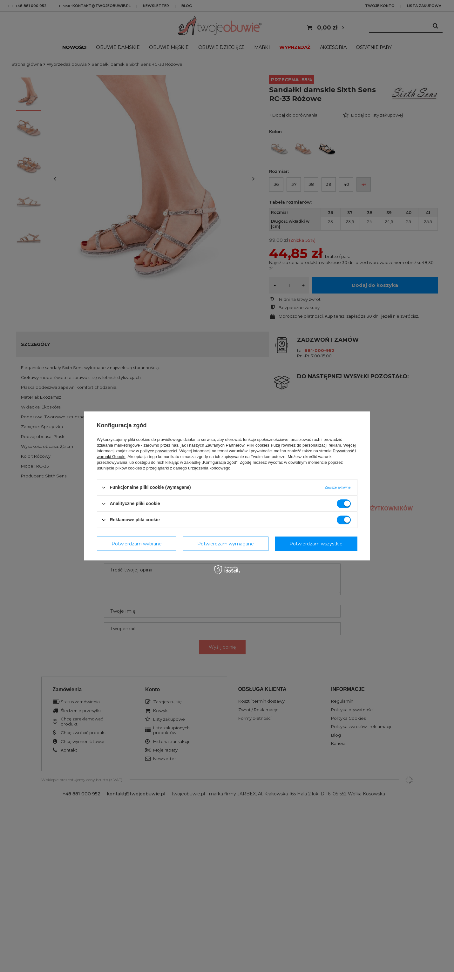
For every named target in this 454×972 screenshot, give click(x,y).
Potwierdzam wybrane (137, 544)
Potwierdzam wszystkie (315, 544)
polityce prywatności (158, 451)
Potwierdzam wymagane (225, 544)
